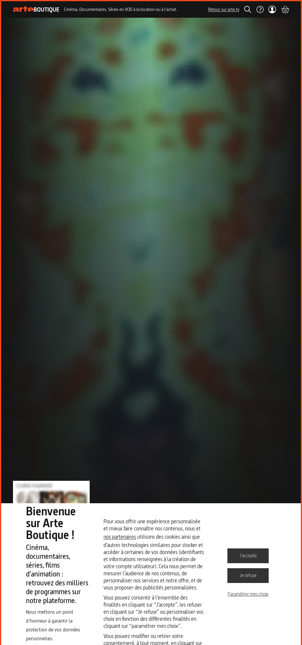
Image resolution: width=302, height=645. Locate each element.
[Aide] (260, 9)
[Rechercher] (247, 9)
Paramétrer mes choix (248, 594)
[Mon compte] (272, 9)
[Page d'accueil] (36, 9)
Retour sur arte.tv (223, 9)
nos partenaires (120, 536)
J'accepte (248, 555)
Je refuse (248, 575)
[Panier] (285, 9)
